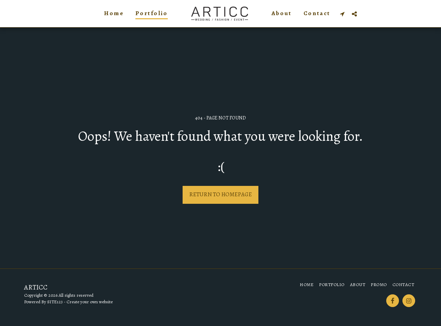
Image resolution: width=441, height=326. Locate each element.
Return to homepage (220, 194)
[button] (342, 14)
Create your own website (89, 302)
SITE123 (55, 302)
